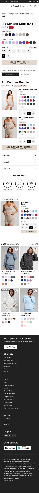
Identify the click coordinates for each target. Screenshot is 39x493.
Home (4, 14)
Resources (7, 366)
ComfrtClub (7, 357)
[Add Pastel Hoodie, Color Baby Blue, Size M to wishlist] (35, 290)
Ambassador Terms (9, 393)
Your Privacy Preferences (11, 408)
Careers (6, 372)
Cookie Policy (8, 405)
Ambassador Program (10, 363)
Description (19, 155)
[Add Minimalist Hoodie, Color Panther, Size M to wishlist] (35, 249)
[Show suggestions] (10, 435)
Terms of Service (9, 391)
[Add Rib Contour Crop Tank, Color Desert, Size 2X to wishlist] (36, 23)
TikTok (5, 421)
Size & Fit (19, 168)
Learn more (25, 74)
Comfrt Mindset (8, 360)
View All (35, 244)
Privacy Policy (8, 402)
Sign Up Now (10, 347)
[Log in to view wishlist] (31, 6)
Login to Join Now (10, 74)
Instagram (7, 418)
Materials (19, 162)
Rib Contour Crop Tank (28, 90)
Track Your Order (9, 385)
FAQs (5, 382)
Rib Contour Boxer (26, 117)
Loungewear (13, 14)
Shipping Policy (8, 396)
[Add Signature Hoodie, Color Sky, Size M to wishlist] (16, 249)
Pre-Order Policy (8, 399)
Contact (6, 369)
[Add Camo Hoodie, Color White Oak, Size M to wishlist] (16, 290)
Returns (6, 388)
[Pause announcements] (37, 1)
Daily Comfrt (7, 424)
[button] (2, 6)
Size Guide (33, 47)
